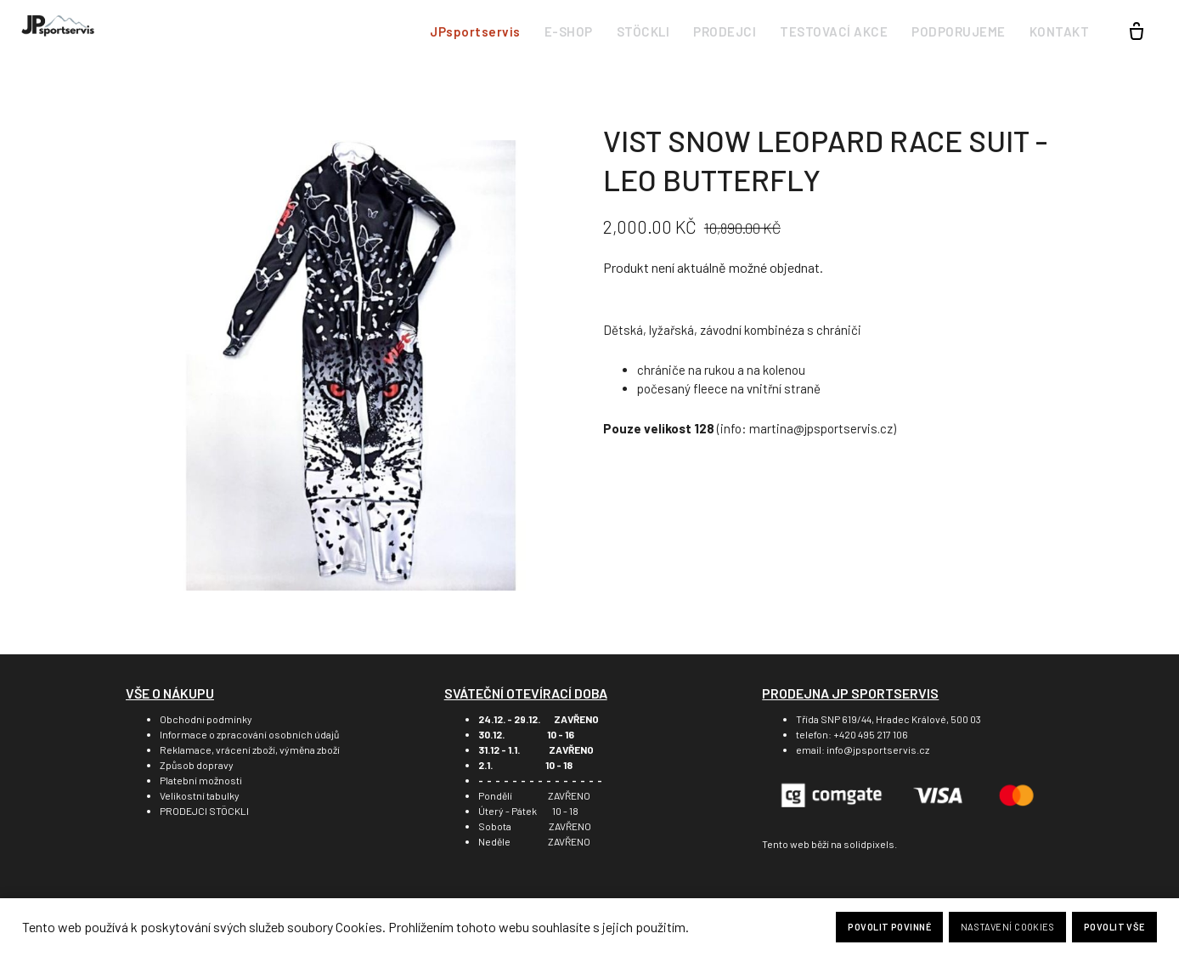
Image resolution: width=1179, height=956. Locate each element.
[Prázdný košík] (1136, 32)
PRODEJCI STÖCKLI (204, 811)
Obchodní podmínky (206, 719)
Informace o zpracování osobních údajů (249, 734)
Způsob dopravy (197, 765)
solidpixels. (870, 844)
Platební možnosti (201, 780)
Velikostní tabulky (200, 795)
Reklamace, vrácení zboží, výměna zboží (250, 749)
